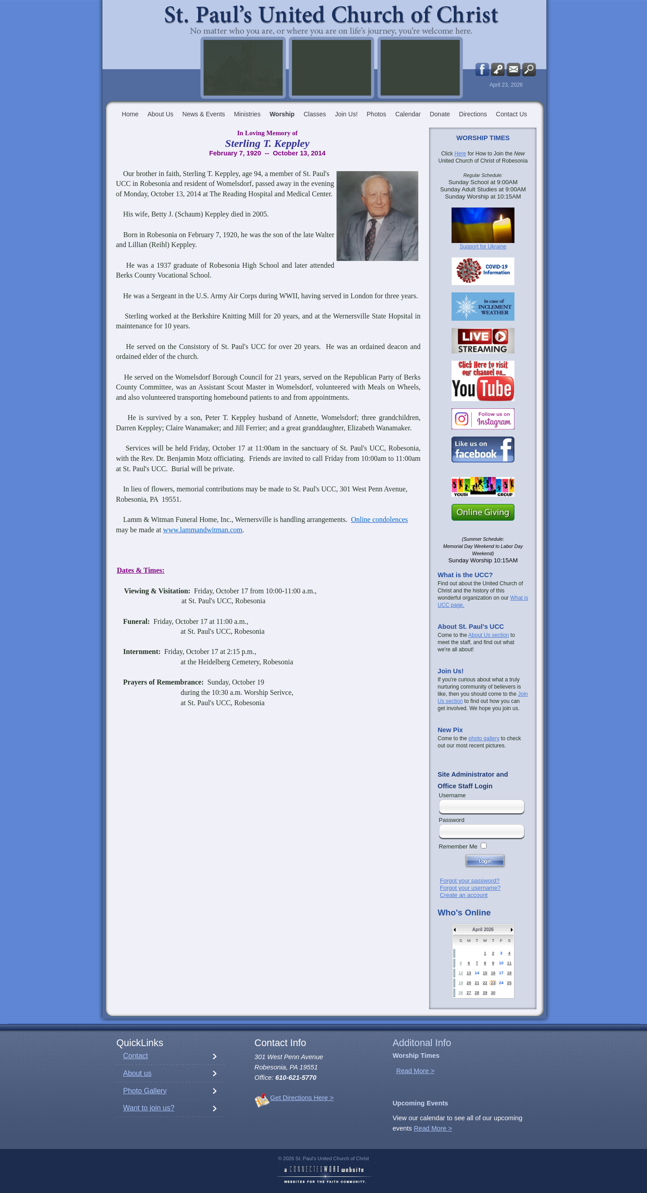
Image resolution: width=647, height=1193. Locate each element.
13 (468, 973)
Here (460, 153)
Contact (135, 1056)
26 (460, 992)
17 (501, 973)
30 (493, 992)
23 (493, 983)
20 (468, 983)
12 (460, 973)
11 (509, 963)
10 (501, 963)
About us (137, 1073)
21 (476, 983)
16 (493, 973)
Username (452, 795)
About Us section (488, 635)
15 (485, 973)
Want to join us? (148, 1108)
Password (452, 820)
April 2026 (483, 929)
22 (485, 983)
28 (476, 992)
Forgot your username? (470, 887)
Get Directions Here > (301, 1097)
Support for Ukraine (483, 246)
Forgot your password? (470, 880)
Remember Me (458, 846)
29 (485, 992)
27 (468, 992)
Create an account (463, 895)
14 (476, 973)
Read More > (415, 1070)
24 (501, 983)
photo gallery (484, 738)
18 (509, 973)
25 (509, 983)
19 (460, 983)
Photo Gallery (145, 1091)
